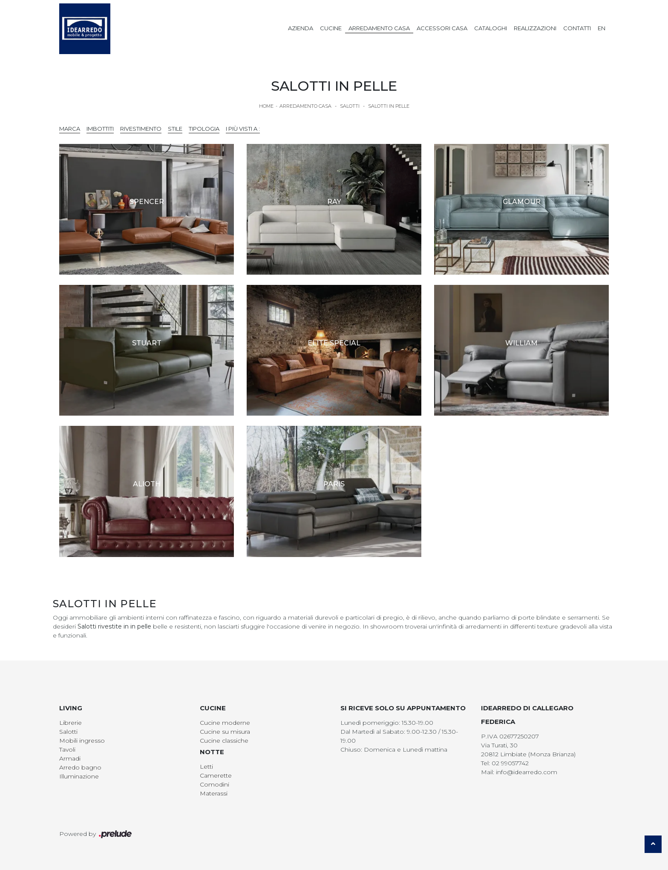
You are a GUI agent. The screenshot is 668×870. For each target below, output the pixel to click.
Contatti (577, 28)
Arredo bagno (80, 767)
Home (266, 106)
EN (601, 28)
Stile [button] (175, 128)
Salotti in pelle (388, 106)
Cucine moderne (225, 722)
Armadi (70, 758)
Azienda (300, 28)
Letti (206, 766)
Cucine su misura (225, 731)
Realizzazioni (535, 28)
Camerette (216, 775)
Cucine (331, 28)
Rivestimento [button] (140, 128)
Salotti (350, 106)
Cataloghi (490, 28)
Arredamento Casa (379, 28)
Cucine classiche (224, 740)
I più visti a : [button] (243, 128)
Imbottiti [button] (100, 128)
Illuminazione (79, 776)
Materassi (213, 793)
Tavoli (67, 749)
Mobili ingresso (82, 740)
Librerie (70, 722)
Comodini (214, 784)
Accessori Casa (442, 28)
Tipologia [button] (204, 128)
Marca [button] (69, 128)
